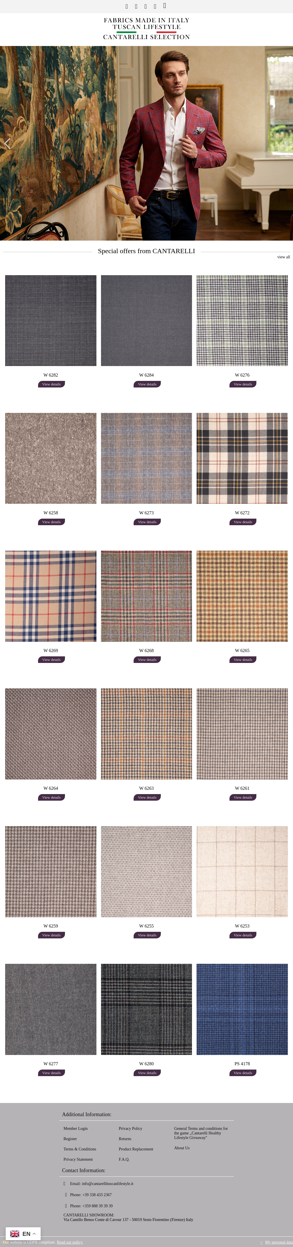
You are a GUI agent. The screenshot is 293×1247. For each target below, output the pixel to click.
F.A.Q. (124, 1159)
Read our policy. (70, 1242)
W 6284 (146, 375)
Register (70, 1139)
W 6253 (242, 926)
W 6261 (242, 788)
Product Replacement (136, 1149)
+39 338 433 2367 (97, 1195)
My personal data (279, 1242)
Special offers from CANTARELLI (146, 251)
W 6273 (146, 512)
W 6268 (146, 650)
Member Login (76, 1128)
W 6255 (146, 926)
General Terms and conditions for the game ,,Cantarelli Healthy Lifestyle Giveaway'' (201, 1133)
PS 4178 (242, 1063)
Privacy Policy (130, 1128)
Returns (125, 1139)
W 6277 (50, 1063)
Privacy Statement (78, 1159)
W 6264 (50, 788)
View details (51, 384)
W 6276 (242, 375)
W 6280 (146, 1063)
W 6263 (146, 788)
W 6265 (242, 650)
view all (283, 257)
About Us (182, 1148)
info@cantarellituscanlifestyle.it (107, 1184)
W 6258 (50, 512)
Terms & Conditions (80, 1149)
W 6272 (242, 512)
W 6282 (50, 375)
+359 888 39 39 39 (97, 1206)
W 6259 (50, 926)
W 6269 (50, 650)
